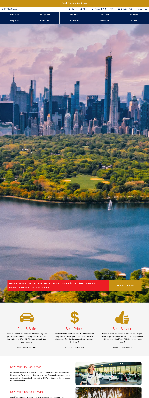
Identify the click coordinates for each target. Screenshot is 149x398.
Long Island (14, 21)
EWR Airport (74, 15)
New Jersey (14, 15)
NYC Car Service (10, 9)
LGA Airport (104, 15)
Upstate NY (74, 21)
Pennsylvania (45, 15)
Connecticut (104, 21)
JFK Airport (134, 15)
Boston (134, 21)
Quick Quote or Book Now (74, 3)
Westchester (44, 21)
